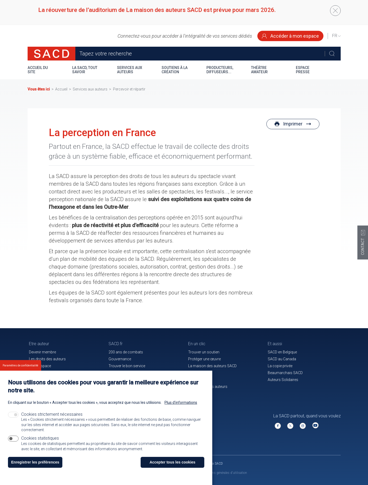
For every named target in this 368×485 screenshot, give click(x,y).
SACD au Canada (282, 359)
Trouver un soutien (203, 352)
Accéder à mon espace (290, 36)
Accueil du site (38, 70)
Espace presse (303, 70)
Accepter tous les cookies (173, 468)
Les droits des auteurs (47, 359)
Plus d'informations (180, 408)
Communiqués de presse (129, 373)
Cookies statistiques (40, 443)
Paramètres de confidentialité (20, 371)
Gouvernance (120, 359)
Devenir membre (42, 352)
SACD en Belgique (282, 352)
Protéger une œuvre (204, 359)
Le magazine (198, 373)
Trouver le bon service (127, 366)
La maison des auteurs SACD (212, 366)
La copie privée (280, 366)
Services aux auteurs (129, 70)
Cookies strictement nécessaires (52, 419)
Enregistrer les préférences (35, 468)
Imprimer (293, 124)
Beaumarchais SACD (285, 373)
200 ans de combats (126, 352)
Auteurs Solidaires (283, 380)
